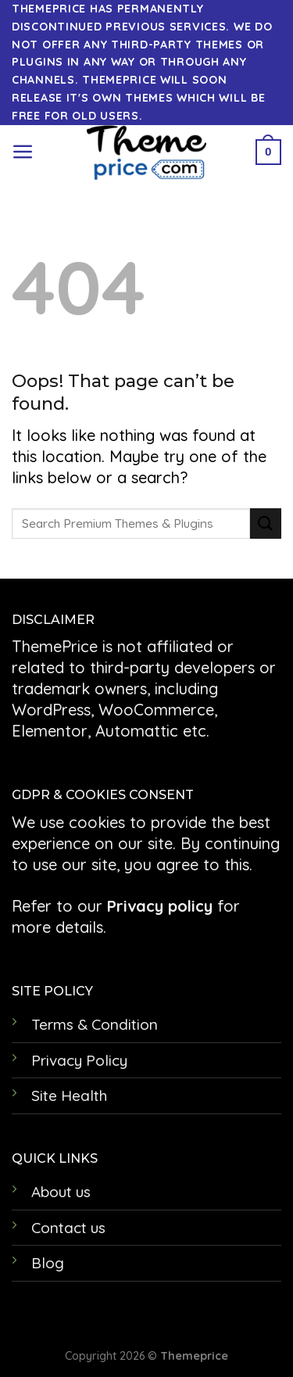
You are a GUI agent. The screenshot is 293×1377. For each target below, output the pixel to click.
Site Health (69, 1095)
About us (61, 1191)
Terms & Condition (94, 1024)
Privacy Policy (79, 1060)
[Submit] (265, 523)
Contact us (68, 1227)
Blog (47, 1262)
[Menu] (23, 152)
